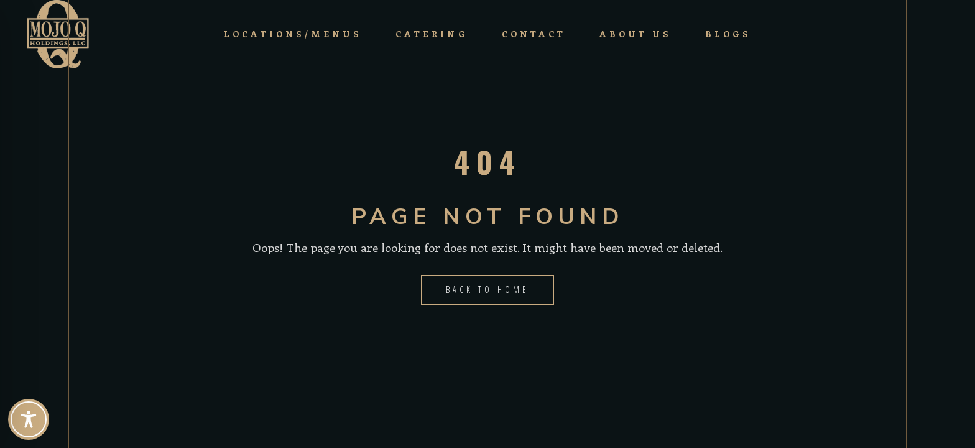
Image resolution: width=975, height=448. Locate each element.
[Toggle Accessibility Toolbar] (28, 419)
